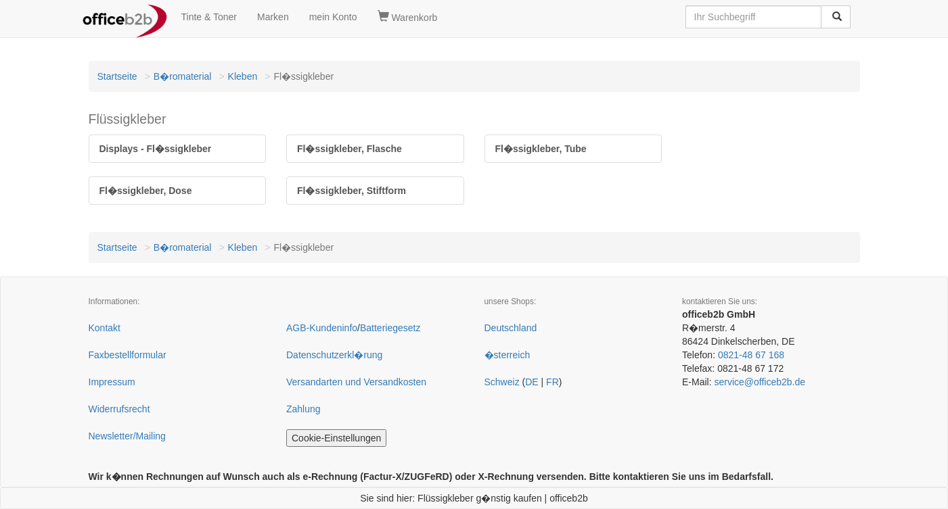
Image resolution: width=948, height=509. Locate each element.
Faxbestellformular (127, 354)
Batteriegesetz (390, 327)
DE (531, 382)
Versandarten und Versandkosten (356, 382)
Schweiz (502, 382)
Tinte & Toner (209, 16)
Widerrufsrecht (119, 409)
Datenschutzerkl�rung (334, 354)
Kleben (243, 76)
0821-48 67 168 (751, 354)
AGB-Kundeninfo (321, 327)
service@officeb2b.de (759, 382)
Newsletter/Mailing (127, 436)
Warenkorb (408, 17)
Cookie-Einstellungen (336, 438)
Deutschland (510, 327)
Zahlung (303, 409)
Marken (273, 16)
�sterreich (507, 354)
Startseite (117, 76)
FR (552, 382)
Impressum (112, 382)
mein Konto (333, 16)
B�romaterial (183, 76)
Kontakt (104, 327)
